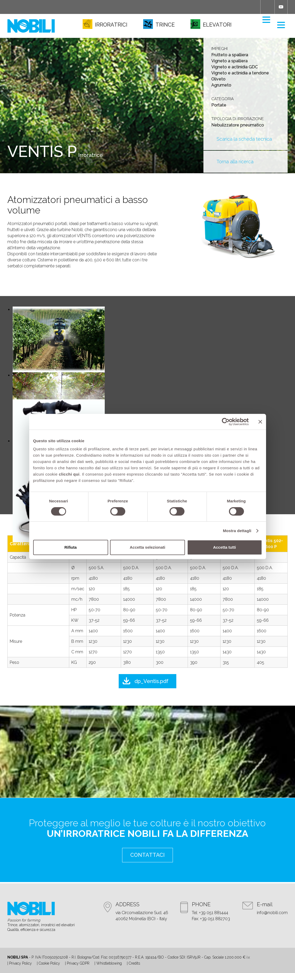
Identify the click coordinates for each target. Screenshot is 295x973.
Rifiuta (70, 547)
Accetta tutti (224, 547)
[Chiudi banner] (260, 422)
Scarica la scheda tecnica (244, 139)
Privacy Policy (20, 963)
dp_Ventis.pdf (151, 681)
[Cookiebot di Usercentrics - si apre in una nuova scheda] (226, 422)
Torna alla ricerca (235, 161)
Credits (134, 963)
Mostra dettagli (237, 530)
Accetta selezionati (147, 547)
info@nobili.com (272, 912)
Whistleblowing (109, 963)
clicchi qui (69, 474)
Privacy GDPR (78, 963)
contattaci (147, 855)
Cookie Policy (49, 963)
